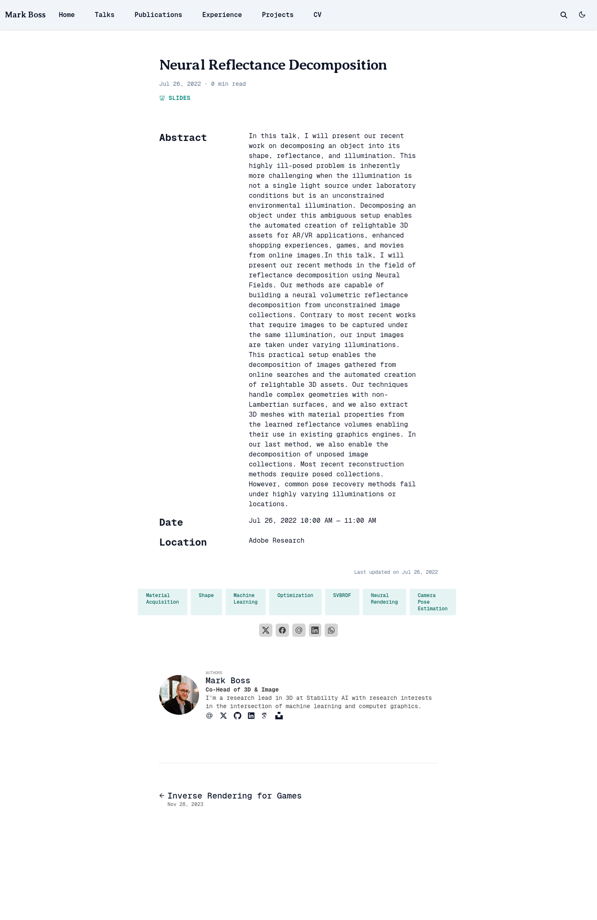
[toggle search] (564, 15)
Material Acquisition (162, 598)
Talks (104, 14)
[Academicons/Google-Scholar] (268, 715)
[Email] (299, 630)
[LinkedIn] (315, 630)
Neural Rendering (384, 598)
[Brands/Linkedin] (254, 715)
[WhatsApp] (331, 630)
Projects (278, 14)
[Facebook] (282, 630)
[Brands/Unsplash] (282, 715)
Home (67, 14)
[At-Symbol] (213, 715)
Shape (206, 595)
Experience (222, 14)
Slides (174, 98)
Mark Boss (25, 14)
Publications (158, 14)
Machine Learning (246, 598)
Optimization (295, 595)
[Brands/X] (227, 715)
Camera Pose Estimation (433, 602)
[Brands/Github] (241, 715)
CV (317, 14)
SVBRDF (342, 595)
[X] (265, 630)
